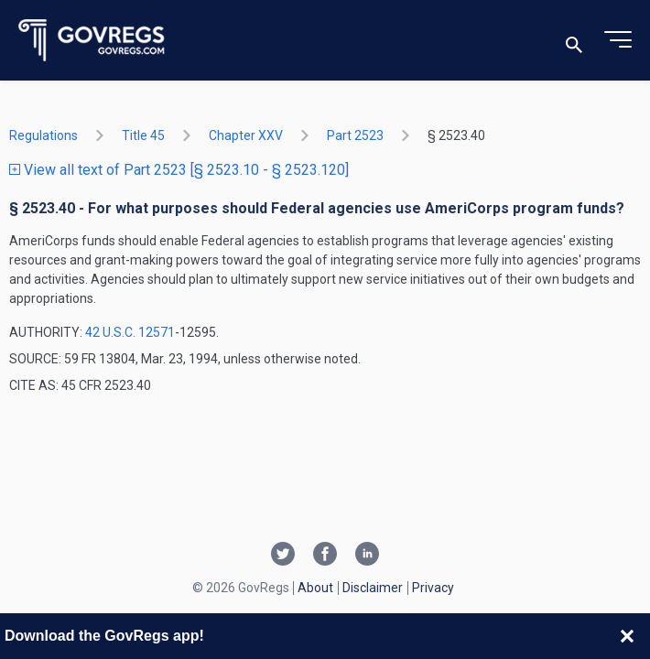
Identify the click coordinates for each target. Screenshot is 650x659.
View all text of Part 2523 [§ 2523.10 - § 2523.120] (179, 169)
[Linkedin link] (367, 555)
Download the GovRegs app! (104, 635)
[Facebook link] (325, 555)
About (315, 587)
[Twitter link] (283, 555)
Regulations (43, 135)
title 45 (143, 135)
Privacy (433, 587)
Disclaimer (372, 587)
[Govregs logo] (92, 40)
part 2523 (355, 135)
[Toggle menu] (618, 40)
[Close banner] (627, 636)
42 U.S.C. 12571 (130, 332)
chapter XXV (246, 135)
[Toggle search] (574, 40)
